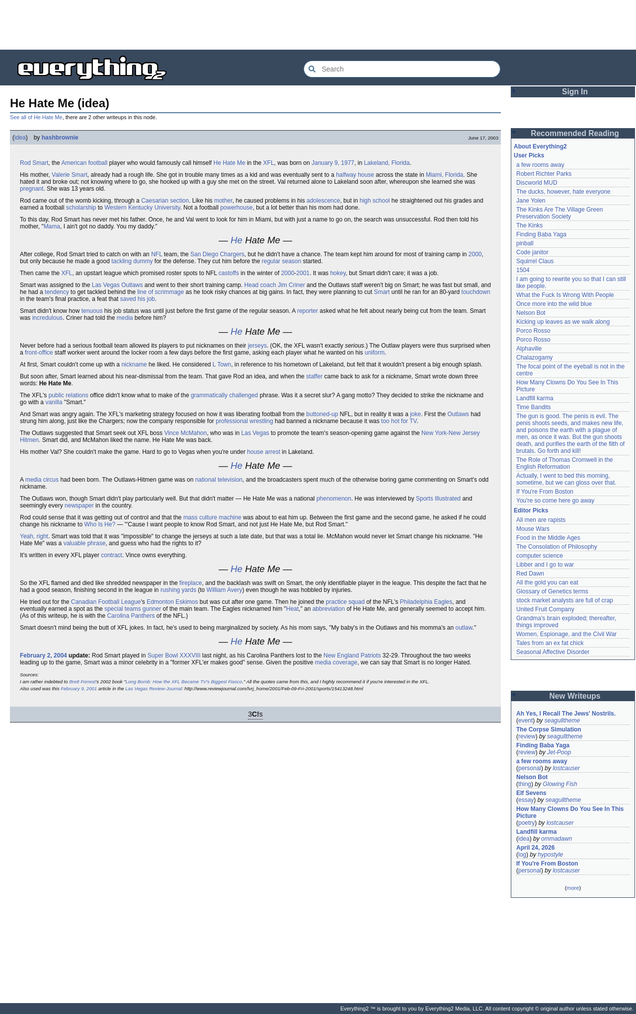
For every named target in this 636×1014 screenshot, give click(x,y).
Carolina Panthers (131, 615)
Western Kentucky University (142, 207)
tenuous (92, 310)
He (236, 240)
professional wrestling (244, 421)
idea (20, 137)
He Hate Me (229, 162)
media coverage (336, 662)
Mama (52, 226)
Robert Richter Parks (543, 173)
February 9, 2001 (79, 688)
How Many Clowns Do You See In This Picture (570, 812)
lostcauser (566, 768)
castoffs (229, 273)
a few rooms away (540, 164)
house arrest (263, 451)
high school (375, 200)
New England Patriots (352, 655)
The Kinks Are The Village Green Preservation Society (559, 213)
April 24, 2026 (535, 847)
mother (223, 200)
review (527, 736)
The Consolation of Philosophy (556, 546)
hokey (337, 273)
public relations (68, 395)
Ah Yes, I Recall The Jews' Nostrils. (566, 713)
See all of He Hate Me (36, 117)
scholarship (81, 207)
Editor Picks (531, 510)
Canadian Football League (106, 601)
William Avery (224, 589)
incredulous (47, 317)
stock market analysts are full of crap (564, 600)
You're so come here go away (555, 500)
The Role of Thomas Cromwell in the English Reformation (564, 463)
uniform (375, 352)
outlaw (464, 627)
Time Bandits (533, 407)
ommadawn (556, 838)
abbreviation (329, 608)
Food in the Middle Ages (548, 537)
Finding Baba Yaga (541, 234)
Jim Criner (291, 285)
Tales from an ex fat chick (549, 643)
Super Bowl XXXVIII (174, 655)
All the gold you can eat (547, 582)
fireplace (190, 582)
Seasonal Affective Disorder (552, 652)
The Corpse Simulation (548, 729)
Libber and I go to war (545, 564)
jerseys (257, 345)
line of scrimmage (160, 292)
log (522, 854)
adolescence (323, 200)
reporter (307, 310)
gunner (152, 608)
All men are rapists (540, 519)
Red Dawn (530, 573)
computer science (539, 555)
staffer (314, 376)
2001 (303, 273)
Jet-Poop (559, 752)
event (525, 720)
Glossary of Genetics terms (552, 591)
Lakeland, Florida (386, 162)
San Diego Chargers (217, 254)
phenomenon (334, 498)
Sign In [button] (575, 91)
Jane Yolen (531, 200)
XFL (268, 162)
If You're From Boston (544, 491)
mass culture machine (212, 517)
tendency (57, 292)
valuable (75, 543)
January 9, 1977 (333, 162)
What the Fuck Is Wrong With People (565, 294)
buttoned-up (322, 414)
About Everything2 (540, 146)
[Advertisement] (318, 24)
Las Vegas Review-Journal (153, 688)
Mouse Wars (533, 528)
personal (529, 768)
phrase (96, 543)
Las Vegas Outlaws (117, 285)
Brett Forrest (82, 681)
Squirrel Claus (535, 261)
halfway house (355, 174)
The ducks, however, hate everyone (563, 191)
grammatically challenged (224, 395)
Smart (382, 292)
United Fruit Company (545, 609)
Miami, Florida (444, 174)
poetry (526, 822)
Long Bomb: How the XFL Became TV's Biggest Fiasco (184, 681)
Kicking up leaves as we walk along (563, 321)
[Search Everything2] (402, 69)
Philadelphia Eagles (426, 601)
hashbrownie (60, 137)
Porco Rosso (533, 330)
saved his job (137, 298)
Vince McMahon (185, 433)
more (572, 888)
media (125, 317)
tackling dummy (132, 261)
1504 (523, 270)
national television (218, 479)
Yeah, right (34, 536)
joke (415, 414)
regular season (281, 261)
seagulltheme (562, 720)
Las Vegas (255, 433)
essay (526, 800)
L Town (222, 364)
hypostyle (550, 854)
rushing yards (178, 589)
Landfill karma (535, 398)
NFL (156, 254)
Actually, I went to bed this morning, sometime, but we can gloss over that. (566, 479)
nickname (134, 364)
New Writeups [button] (575, 696)
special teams (122, 608)
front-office (39, 352)
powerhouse (236, 207)
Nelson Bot (531, 312)
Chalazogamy (534, 357)
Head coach (260, 285)
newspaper (79, 505)
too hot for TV (398, 421)
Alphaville (529, 348)
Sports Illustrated (438, 498)
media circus (42, 479)
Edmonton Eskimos (172, 601)
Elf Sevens (531, 793)
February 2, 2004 (43, 655)
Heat (292, 608)
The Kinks (529, 225)
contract (111, 555)
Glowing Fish (560, 784)
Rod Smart (34, 162)
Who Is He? (99, 524)
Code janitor (532, 252)
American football (84, 162)
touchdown (476, 292)
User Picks (529, 155)
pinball (525, 243)
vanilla (53, 402)
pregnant (31, 188)
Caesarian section (165, 200)
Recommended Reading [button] (575, 133)
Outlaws (458, 414)
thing (524, 784)
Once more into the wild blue (554, 303)
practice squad (345, 601)
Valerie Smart (69, 174)
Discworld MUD (536, 182)
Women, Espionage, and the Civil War (566, 634)
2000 (475, 254)
